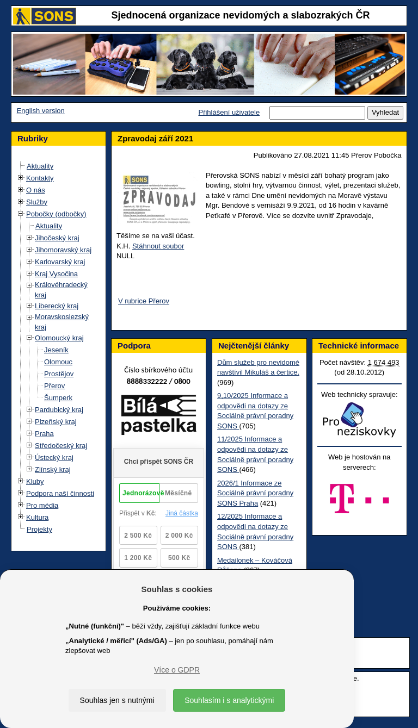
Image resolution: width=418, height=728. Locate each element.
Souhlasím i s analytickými (229, 700)
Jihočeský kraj (57, 238)
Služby (36, 202)
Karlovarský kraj (60, 262)
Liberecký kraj (56, 306)
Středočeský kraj (61, 445)
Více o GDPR (177, 669)
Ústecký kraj (54, 457)
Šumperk (58, 398)
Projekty (39, 529)
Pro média (42, 505)
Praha (44, 434)
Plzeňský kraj (56, 422)
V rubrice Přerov (143, 301)
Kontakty (40, 178)
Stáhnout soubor (158, 246)
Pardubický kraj (59, 410)
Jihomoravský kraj (63, 250)
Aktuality (40, 166)
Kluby (35, 481)
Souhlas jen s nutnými (117, 700)
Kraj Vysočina (56, 274)
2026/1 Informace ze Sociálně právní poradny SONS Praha (255, 493)
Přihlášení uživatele (229, 112)
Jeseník (56, 350)
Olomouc (58, 362)
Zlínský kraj (53, 469)
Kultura (37, 517)
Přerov (54, 386)
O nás (35, 190)
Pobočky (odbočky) (56, 214)
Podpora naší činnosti (60, 493)
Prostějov (58, 374)
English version (41, 111)
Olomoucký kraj (59, 338)
